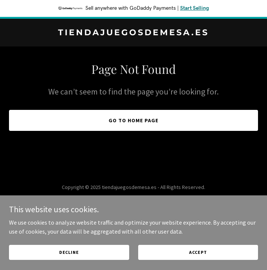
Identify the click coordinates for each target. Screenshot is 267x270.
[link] (133, 33)
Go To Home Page (133, 120)
